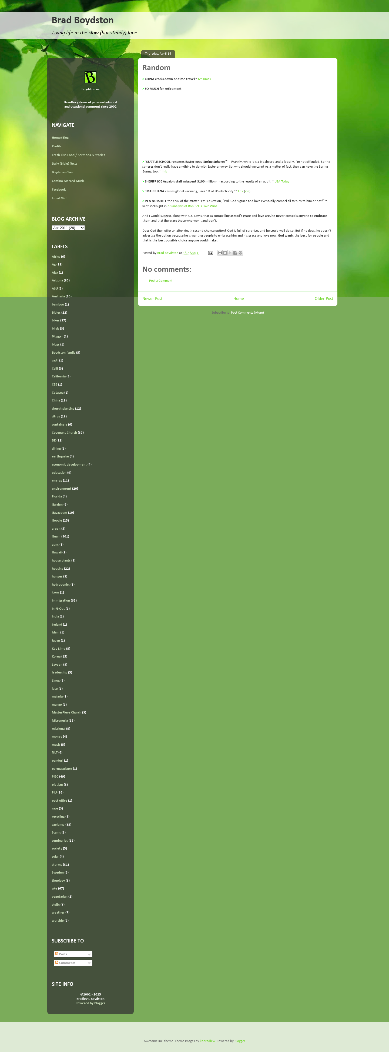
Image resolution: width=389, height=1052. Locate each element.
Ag (54, 264)
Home (238, 299)
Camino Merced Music (68, 181)
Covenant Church (64, 432)
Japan (56, 640)
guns (55, 544)
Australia (58, 296)
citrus (56, 416)
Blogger (57, 336)
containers (59, 424)
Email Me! (59, 198)
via (247, 191)
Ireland (57, 624)
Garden (57, 504)
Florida (57, 496)
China (56, 400)
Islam (55, 632)
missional (58, 729)
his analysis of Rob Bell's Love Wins (192, 206)
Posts (61, 954)
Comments (65, 963)
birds (55, 328)
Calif (55, 368)
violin (56, 905)
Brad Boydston (83, 20)
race (55, 808)
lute (55, 689)
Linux (56, 680)
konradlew (207, 1041)
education (59, 472)
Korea (56, 656)
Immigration (61, 600)
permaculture (62, 769)
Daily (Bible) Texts (64, 163)
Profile (57, 146)
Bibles (56, 312)
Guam (56, 536)
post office (59, 800)
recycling (58, 816)
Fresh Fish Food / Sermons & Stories (78, 155)
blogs (55, 344)
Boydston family (63, 352)
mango (57, 704)
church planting (63, 408)
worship (58, 920)
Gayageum (59, 513)
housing (57, 568)
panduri (57, 760)
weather (58, 912)
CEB (54, 384)
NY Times (204, 79)
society (57, 848)
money (57, 736)
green (56, 528)
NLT (55, 752)
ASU (55, 288)
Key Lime (58, 649)
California (59, 376)
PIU (54, 792)
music (56, 744)
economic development (69, 464)
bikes (55, 320)
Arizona (57, 280)
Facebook (59, 189)
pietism (57, 784)
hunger (57, 576)
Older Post (324, 299)
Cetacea (57, 392)
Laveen (57, 664)
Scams (56, 832)
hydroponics (61, 584)
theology (58, 880)
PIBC (55, 776)
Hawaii (57, 552)
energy (57, 480)
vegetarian (60, 896)
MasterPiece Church (66, 712)
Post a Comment (160, 281)
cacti (55, 360)
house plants (61, 560)
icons (55, 592)
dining (56, 448)
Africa (56, 256)
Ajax (55, 272)
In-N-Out (58, 608)
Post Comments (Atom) (247, 312)
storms (57, 865)
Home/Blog (60, 138)
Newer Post (152, 299)
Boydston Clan (62, 172)
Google (57, 520)
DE (54, 440)
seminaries (60, 840)
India (55, 616)
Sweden (58, 872)
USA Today (281, 181)
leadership (59, 672)
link (164, 171)
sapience (58, 825)
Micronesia (60, 720)
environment (61, 488)
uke (54, 888)
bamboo (58, 304)
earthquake (60, 456)
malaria (57, 696)
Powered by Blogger (90, 1003)
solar (55, 856)
